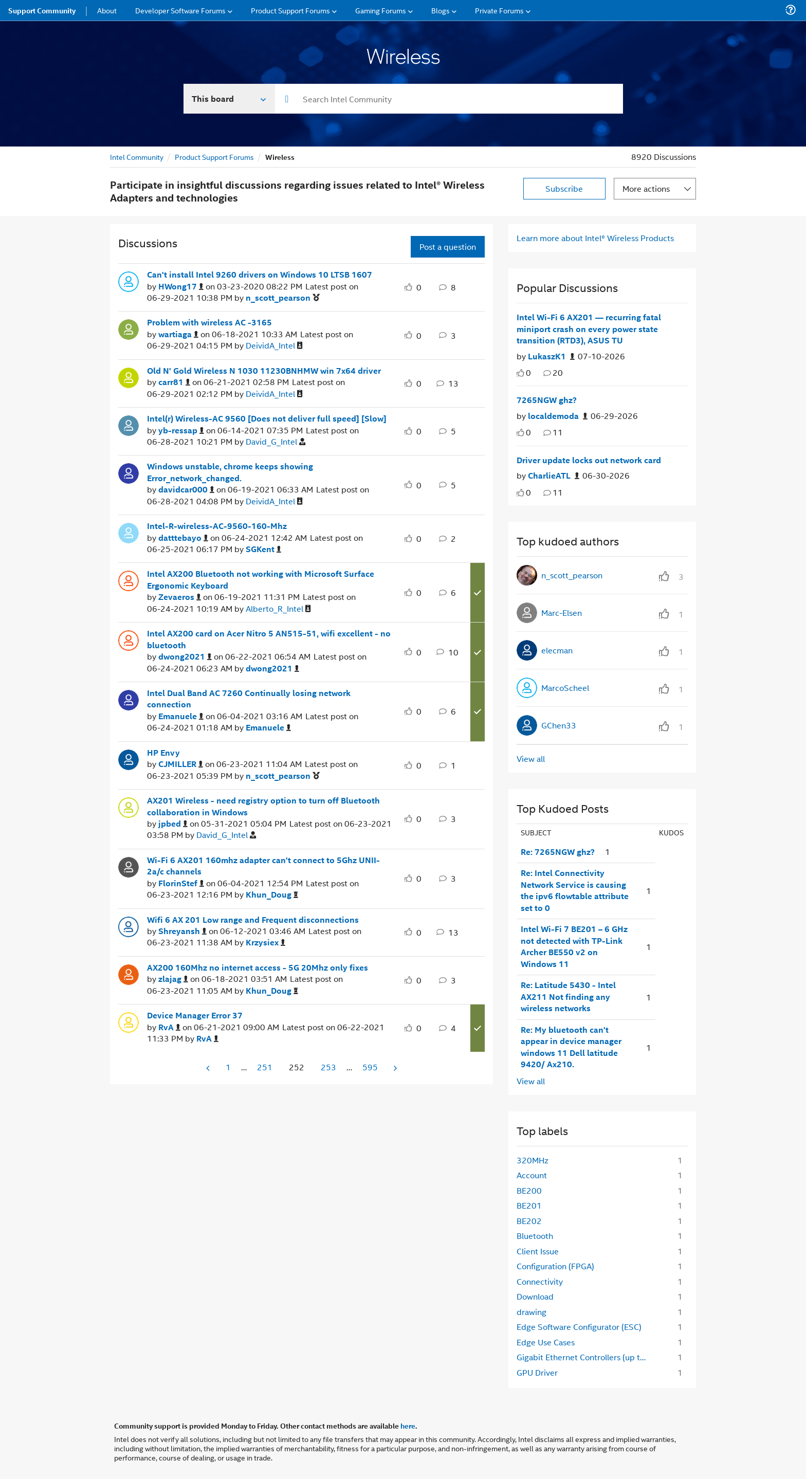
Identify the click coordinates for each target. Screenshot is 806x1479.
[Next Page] (394, 1068)
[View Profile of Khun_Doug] (272, 894)
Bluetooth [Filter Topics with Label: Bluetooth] (535, 1235)
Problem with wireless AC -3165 (209, 322)
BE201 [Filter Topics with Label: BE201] (529, 1205)
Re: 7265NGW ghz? (558, 851)
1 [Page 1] (228, 1067)
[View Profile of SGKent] (263, 549)
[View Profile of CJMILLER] (180, 764)
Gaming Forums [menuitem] (380, 10)
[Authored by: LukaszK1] (551, 356)
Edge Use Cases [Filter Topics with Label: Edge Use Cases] (546, 1342)
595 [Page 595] (370, 1067)
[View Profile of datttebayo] (183, 538)
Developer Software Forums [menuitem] (180, 10)
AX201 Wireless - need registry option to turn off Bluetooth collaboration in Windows (263, 806)
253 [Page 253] (328, 1067)
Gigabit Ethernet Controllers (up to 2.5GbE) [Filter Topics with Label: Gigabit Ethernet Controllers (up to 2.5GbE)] (586, 1357)
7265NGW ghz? (547, 400)
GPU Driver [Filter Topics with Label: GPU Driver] (537, 1372)
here (407, 1425)
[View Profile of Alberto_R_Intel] (278, 609)
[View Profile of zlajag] (173, 979)
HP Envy (163, 752)
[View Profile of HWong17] (181, 286)
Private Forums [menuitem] (499, 10)
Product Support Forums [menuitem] (290, 10)
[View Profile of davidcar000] (186, 489)
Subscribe (564, 188)
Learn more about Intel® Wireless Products (595, 238)
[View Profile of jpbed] (173, 823)
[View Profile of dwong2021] (185, 656)
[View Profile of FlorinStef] (181, 883)
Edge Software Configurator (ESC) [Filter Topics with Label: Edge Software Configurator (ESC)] (579, 1326)
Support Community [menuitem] (42, 10)
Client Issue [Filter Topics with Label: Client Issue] (538, 1251)
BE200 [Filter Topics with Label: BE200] (529, 1190)
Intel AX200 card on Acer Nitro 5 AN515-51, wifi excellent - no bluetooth (269, 639)
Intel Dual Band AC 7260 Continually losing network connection (249, 698)
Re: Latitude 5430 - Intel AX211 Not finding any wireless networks (568, 996)
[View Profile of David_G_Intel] (275, 441)
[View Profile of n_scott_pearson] (283, 298)
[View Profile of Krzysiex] (265, 942)
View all (531, 758)
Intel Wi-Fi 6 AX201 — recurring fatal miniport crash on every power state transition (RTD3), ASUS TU (589, 329)
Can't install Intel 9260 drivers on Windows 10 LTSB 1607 (259, 274)
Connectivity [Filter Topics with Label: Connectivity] (540, 1281)
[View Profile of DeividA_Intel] (274, 345)
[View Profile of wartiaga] (178, 334)
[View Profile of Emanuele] (181, 716)
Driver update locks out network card (589, 460)
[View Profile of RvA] (169, 1027)
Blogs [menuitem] (440, 10)
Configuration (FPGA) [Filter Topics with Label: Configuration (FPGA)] (555, 1266)
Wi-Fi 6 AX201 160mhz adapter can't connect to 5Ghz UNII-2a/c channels (263, 866)
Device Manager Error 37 (195, 1015)
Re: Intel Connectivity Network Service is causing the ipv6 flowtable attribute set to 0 (575, 890)
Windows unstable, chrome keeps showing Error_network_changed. (230, 472)
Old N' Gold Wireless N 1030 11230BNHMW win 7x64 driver (264, 370)
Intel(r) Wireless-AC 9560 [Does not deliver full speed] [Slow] (267, 418)
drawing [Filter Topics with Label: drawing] (531, 1312)
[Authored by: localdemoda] (558, 416)
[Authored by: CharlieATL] (553, 475)
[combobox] (449, 99)
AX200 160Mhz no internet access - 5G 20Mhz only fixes (257, 967)
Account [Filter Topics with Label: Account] (532, 1175)
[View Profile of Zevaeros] (179, 597)
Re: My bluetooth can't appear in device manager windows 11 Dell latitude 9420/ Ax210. (571, 1047)
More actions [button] (646, 188)
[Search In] (230, 99)
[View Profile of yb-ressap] (181, 430)
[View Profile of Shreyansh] (182, 931)
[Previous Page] (208, 1068)
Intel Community (136, 156)
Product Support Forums (214, 156)
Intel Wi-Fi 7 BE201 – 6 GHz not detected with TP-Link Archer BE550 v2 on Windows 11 (574, 946)
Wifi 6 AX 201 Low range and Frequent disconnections (253, 919)
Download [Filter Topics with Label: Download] (535, 1296)
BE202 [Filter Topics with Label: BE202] (529, 1221)
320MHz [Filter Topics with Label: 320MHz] (532, 1160)
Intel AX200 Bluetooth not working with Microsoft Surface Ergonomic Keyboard (260, 579)
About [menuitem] (107, 10)
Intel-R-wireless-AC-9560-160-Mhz (217, 526)
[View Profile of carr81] (174, 382)
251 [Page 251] (264, 1067)
